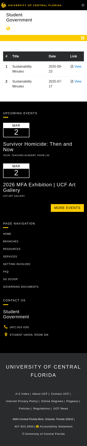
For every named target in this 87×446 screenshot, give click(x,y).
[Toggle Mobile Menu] (83, 4)
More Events (67, 208)
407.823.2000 (24, 426)
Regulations (41, 408)
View (77, 66)
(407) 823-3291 (19, 327)
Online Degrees (52, 401)
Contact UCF (60, 393)
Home (7, 234)
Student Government (19, 17)
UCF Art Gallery (14, 196)
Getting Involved (16, 264)
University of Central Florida (45, 433)
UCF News (60, 408)
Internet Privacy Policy (22, 401)
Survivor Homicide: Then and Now (37, 146)
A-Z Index (22, 393)
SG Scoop (10, 279)
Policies (24, 408)
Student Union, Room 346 (29, 334)
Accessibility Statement (54, 426)
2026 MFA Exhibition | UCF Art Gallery (39, 187)
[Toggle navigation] (82, 38)
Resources (12, 249)
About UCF (40, 393)
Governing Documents (21, 286)
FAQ (6, 271)
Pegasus (72, 401)
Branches (11, 241)
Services (10, 256)
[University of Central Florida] (31, 5)
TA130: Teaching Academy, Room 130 (26, 155)
